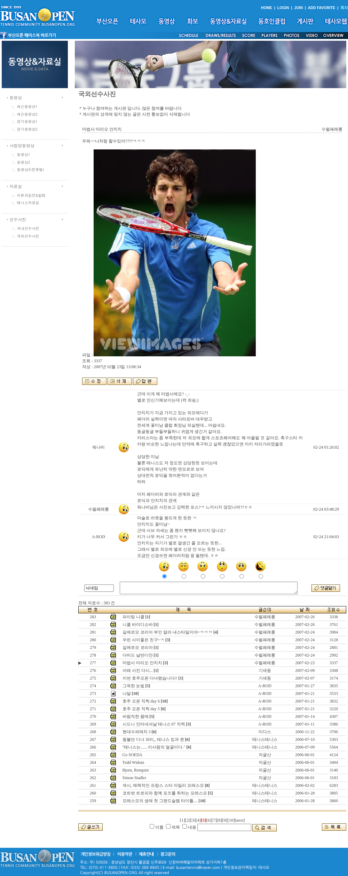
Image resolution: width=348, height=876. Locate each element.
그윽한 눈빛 (133, 685)
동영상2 (23, 162)
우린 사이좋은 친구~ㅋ (143, 639)
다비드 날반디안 (137, 655)
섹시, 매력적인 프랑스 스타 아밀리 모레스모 (163, 785)
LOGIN (283, 8)
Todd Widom (133, 762)
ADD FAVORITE (321, 8)
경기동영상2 (27, 129)
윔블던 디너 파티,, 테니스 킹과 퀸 (153, 739)
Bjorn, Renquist (135, 770)
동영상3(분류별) (30, 169)
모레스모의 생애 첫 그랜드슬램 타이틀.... (160, 800)
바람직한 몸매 (135, 716)
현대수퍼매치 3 (136, 731)
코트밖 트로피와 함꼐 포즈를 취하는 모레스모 (164, 793)
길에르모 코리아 (137, 647)
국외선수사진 (28, 236)
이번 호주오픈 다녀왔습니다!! (149, 678)
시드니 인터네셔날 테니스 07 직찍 (153, 724)
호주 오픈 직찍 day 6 (141, 701)
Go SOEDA (132, 754)
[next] (240, 820)
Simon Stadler (134, 777)
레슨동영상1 (27, 106)
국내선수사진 (28, 228)
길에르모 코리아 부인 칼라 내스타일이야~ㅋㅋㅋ (167, 632)
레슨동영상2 (27, 114)
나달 (126, 693)
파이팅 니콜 (133, 616)
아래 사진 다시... (137, 670)
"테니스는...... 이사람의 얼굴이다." (153, 747)
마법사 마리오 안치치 (142, 662)
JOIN (298, 8)
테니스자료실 (28, 202)
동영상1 (23, 154)
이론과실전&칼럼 (31, 195)
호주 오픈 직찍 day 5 (141, 708)
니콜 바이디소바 (137, 624)
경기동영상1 (27, 121)
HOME (266, 8)
